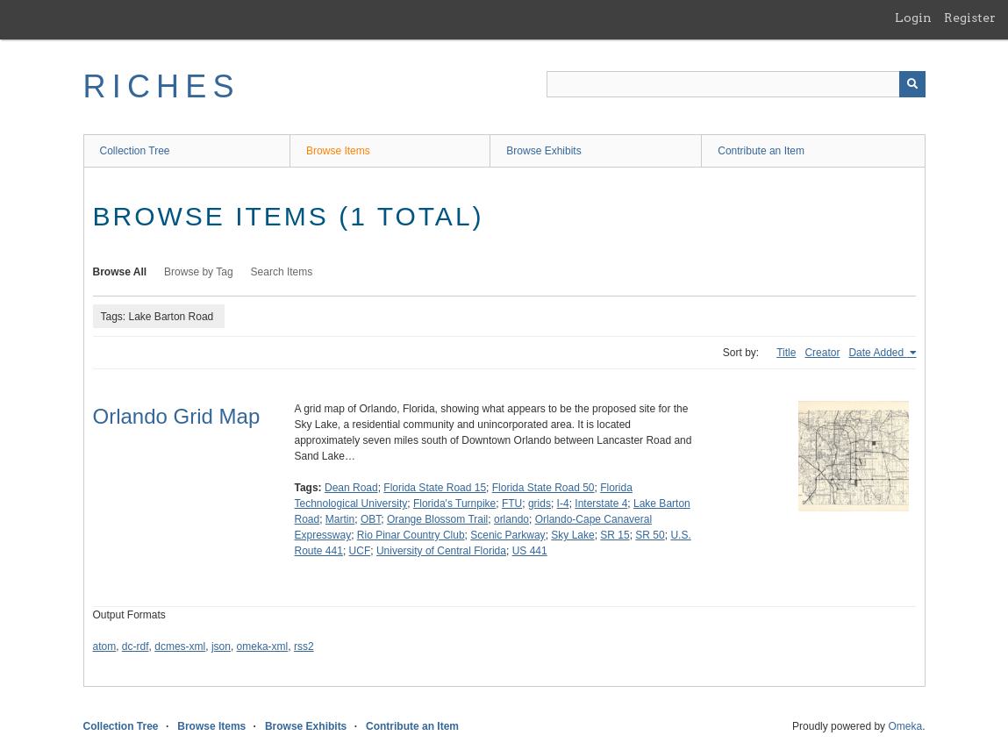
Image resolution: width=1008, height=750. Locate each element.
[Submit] (912, 84)
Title (786, 352)
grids (539, 503)
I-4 (563, 503)
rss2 (304, 646)
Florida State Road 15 (434, 488)
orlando (511, 519)
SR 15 (614, 535)
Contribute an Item (761, 151)
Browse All (120, 272)
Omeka (905, 726)
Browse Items (338, 151)
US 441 (529, 551)
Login (913, 18)
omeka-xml (263, 646)
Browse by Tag (198, 272)
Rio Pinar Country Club (411, 535)
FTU (512, 503)
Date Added (877, 352)
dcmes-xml (179, 646)
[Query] (736, 84)
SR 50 (649, 535)
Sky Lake (572, 535)
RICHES (161, 86)
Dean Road (351, 488)
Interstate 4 (601, 503)
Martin (339, 519)
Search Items (282, 272)
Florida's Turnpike (454, 503)
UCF (360, 551)
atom (105, 646)
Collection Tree (135, 151)
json (221, 646)
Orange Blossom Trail (437, 519)
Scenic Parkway (507, 535)
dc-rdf (135, 646)
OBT (371, 519)
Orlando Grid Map (177, 416)
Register (970, 18)
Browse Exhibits (543, 151)
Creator (822, 352)
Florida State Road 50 (543, 488)
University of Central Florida (441, 551)
